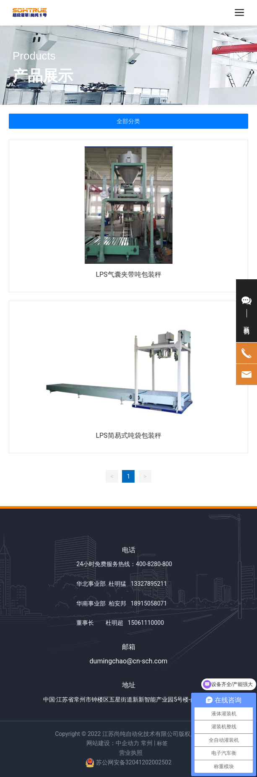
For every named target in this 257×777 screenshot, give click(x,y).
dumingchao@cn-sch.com (129, 661)
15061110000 (146, 622)
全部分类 (128, 121)
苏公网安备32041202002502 (133, 762)
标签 (162, 743)
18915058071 (149, 603)
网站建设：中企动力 (112, 743)
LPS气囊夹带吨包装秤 (128, 274)
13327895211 (149, 583)
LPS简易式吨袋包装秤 (128, 435)
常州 (147, 743)
